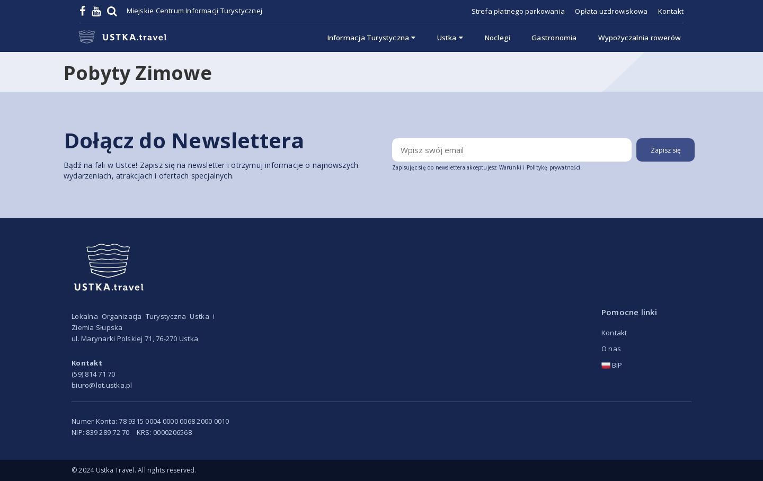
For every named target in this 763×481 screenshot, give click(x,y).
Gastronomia (553, 37)
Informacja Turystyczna (371, 37)
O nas (611, 348)
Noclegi (497, 37)
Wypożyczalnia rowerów (639, 37)
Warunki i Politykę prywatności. (540, 167)
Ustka (450, 37)
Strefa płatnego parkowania (518, 11)
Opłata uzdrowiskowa (611, 11)
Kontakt (671, 11)
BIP (612, 365)
